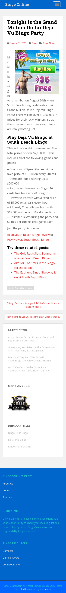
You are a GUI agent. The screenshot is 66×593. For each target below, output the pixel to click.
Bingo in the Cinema (19, 446)
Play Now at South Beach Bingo (28, 240)
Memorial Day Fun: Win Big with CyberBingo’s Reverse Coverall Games (29, 359)
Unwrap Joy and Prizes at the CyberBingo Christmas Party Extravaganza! (31, 349)
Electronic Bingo (17, 439)
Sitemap (7, 497)
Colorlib (22, 589)
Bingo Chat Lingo (18, 432)
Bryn (34, 43)
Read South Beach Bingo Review (28, 235)
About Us (8, 483)
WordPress (45, 589)
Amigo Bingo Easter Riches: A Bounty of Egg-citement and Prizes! (31, 339)
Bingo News (49, 43)
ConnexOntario (11, 564)
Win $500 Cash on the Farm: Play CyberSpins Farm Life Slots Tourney (28, 369)
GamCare (8, 550)
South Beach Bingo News (20, 288)
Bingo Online (17, 4)
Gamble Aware (11, 557)
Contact (7, 490)
